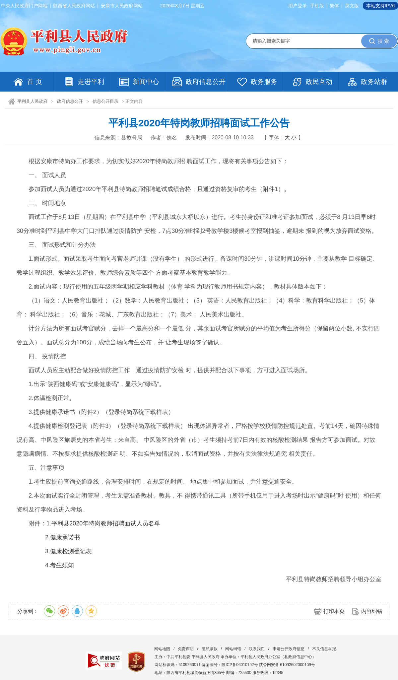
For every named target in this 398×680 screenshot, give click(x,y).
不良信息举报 (324, 648)
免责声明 (186, 648)
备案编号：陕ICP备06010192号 (230, 664)
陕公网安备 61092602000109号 (287, 664)
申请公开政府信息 (288, 648)
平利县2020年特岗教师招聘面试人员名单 (105, 523)
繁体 (334, 5)
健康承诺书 (65, 537)
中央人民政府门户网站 (24, 5)
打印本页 (334, 611)
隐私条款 (210, 648)
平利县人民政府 (32, 101)
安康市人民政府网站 (122, 5)
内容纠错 (371, 611)
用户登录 (297, 5)
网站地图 (162, 648)
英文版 (352, 5)
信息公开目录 (105, 101)
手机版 (317, 5)
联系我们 (257, 648)
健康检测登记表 (71, 551)
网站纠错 (233, 648)
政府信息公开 (70, 101)
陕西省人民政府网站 (74, 5)
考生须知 (62, 565)
